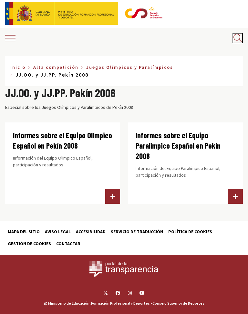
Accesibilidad (91, 232)
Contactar (68, 243)
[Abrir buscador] (237, 38)
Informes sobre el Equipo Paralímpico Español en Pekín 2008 (178, 146)
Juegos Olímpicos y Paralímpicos (129, 67)
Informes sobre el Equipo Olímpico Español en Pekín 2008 (62, 140)
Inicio (18, 67)
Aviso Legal (58, 232)
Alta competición (55, 67)
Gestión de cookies (29, 243)
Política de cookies (190, 232)
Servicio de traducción (137, 232)
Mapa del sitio (24, 232)
